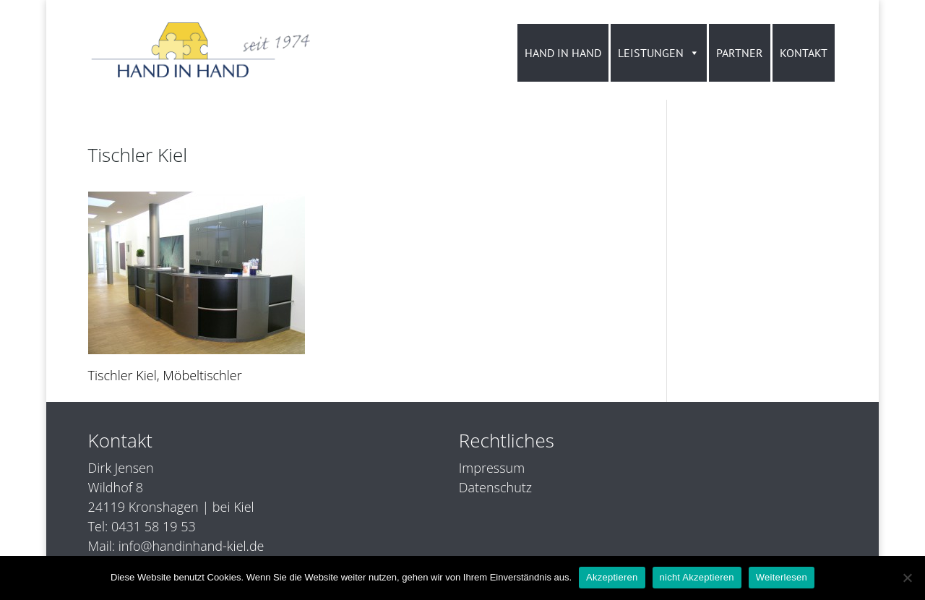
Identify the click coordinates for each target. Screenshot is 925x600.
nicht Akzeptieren (697, 577)
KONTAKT (803, 53)
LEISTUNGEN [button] (659, 53)
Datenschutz (495, 487)
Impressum (492, 467)
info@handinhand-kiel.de (191, 545)
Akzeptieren (611, 577)
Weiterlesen (781, 577)
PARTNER (739, 53)
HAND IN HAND (563, 53)
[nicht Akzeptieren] (907, 577)
